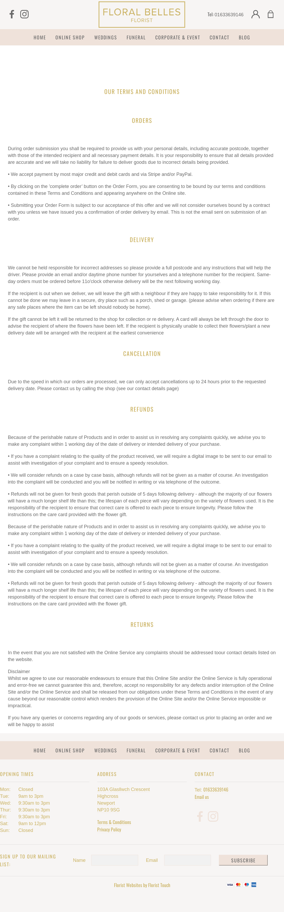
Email (152, 860)
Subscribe (243, 860)
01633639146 (229, 14)
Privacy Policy (109, 829)
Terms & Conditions (114, 822)
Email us (202, 796)
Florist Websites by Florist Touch (142, 885)
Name (79, 860)
